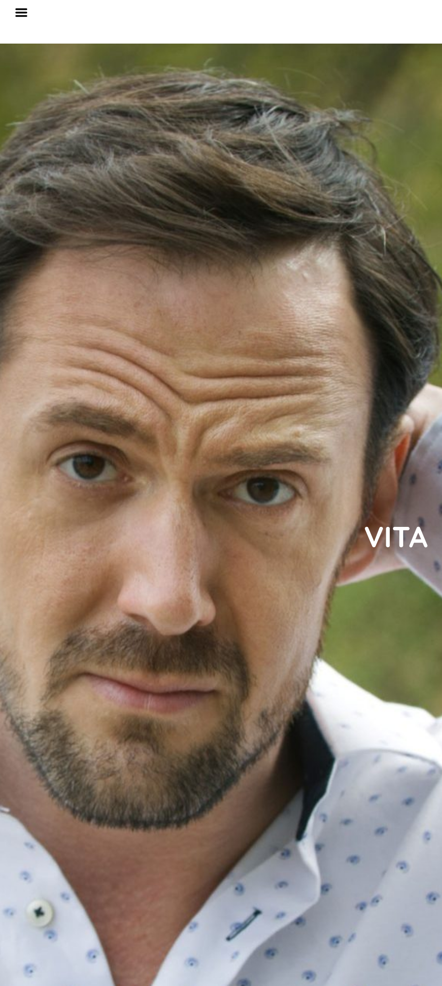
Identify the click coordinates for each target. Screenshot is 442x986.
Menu (25, 12)
